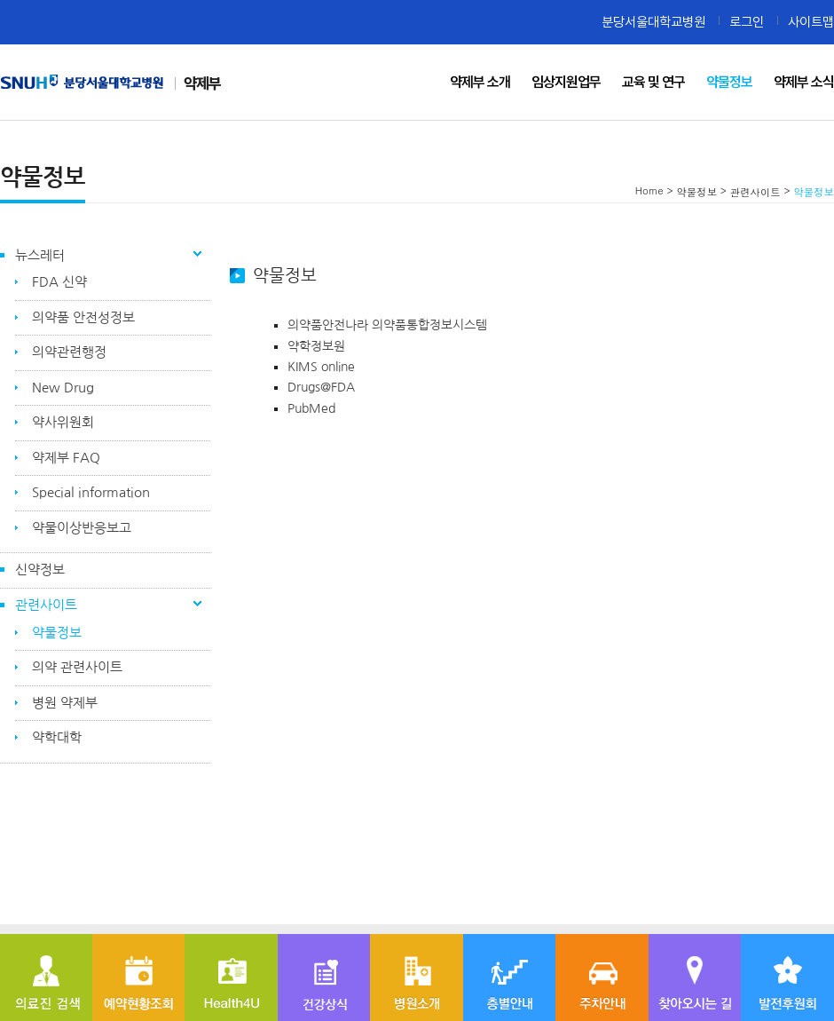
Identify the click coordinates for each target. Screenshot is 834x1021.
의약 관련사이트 (77, 667)
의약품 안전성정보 (83, 317)
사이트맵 (811, 21)
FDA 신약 (59, 282)
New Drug (63, 387)
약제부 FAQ (66, 457)
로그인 (746, 21)
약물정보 (57, 632)
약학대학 (57, 737)
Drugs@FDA (324, 387)
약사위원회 (63, 422)
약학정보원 (316, 346)
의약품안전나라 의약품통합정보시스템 (387, 325)
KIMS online (322, 366)
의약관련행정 (69, 352)
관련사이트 (46, 605)
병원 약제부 (65, 702)
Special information (91, 492)
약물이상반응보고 (81, 527)
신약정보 (40, 569)
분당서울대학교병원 (653, 21)
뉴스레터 (40, 255)
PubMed (311, 408)
